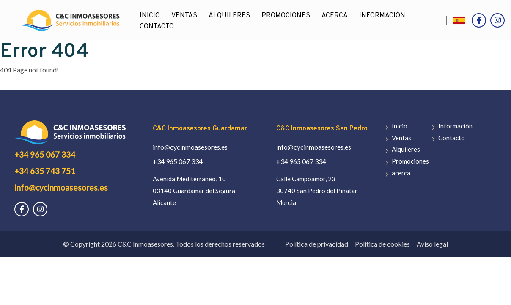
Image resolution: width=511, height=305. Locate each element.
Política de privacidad (316, 244)
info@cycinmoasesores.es (61, 187)
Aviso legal (432, 244)
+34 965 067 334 (44, 154)
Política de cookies (382, 244)
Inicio (399, 126)
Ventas (184, 15)
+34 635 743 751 (44, 171)
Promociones (285, 15)
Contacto (157, 26)
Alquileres (229, 15)
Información (382, 15)
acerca (334, 15)
